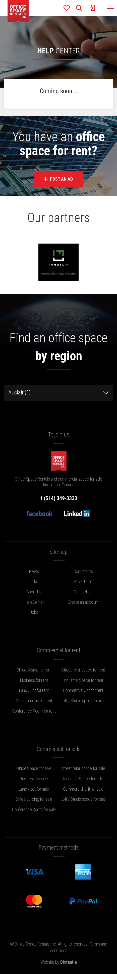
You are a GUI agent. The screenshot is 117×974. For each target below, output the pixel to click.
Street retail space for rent (83, 670)
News (34, 571)
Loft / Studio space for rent (83, 700)
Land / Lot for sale (34, 789)
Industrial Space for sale (83, 778)
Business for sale (34, 778)
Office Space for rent (34, 670)
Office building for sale (34, 799)
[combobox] (58, 393)
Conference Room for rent (34, 711)
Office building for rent (34, 700)
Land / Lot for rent (34, 690)
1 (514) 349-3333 (58, 498)
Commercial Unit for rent (83, 690)
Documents (83, 571)
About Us (34, 591)
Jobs (34, 612)
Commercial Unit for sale (83, 789)
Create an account (83, 602)
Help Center (34, 602)
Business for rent (34, 680)
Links (34, 581)
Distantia (68, 962)
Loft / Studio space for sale (83, 799)
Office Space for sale (33, 768)
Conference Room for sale (34, 809)
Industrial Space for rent (83, 680)
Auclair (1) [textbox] (19, 392)
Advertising (83, 581)
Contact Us (83, 591)
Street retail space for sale (83, 768)
